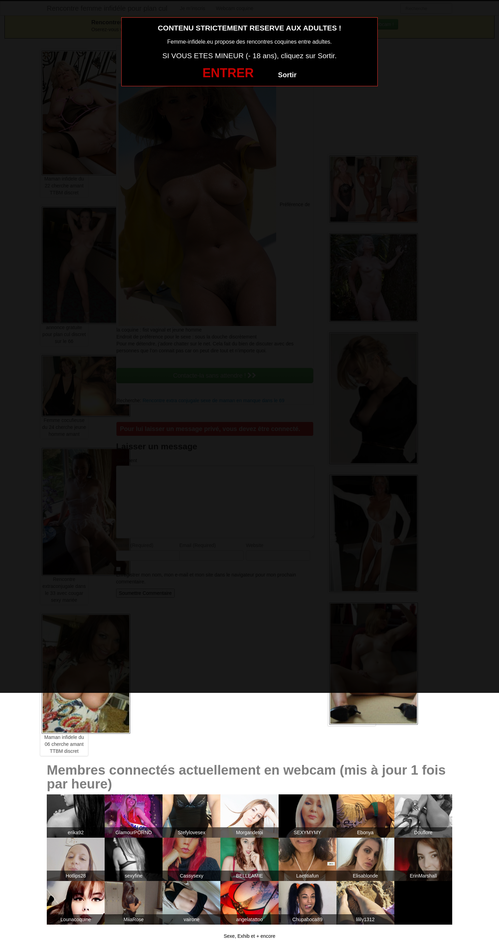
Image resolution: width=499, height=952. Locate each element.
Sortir (287, 75)
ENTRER (228, 73)
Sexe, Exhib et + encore (249, 936)
